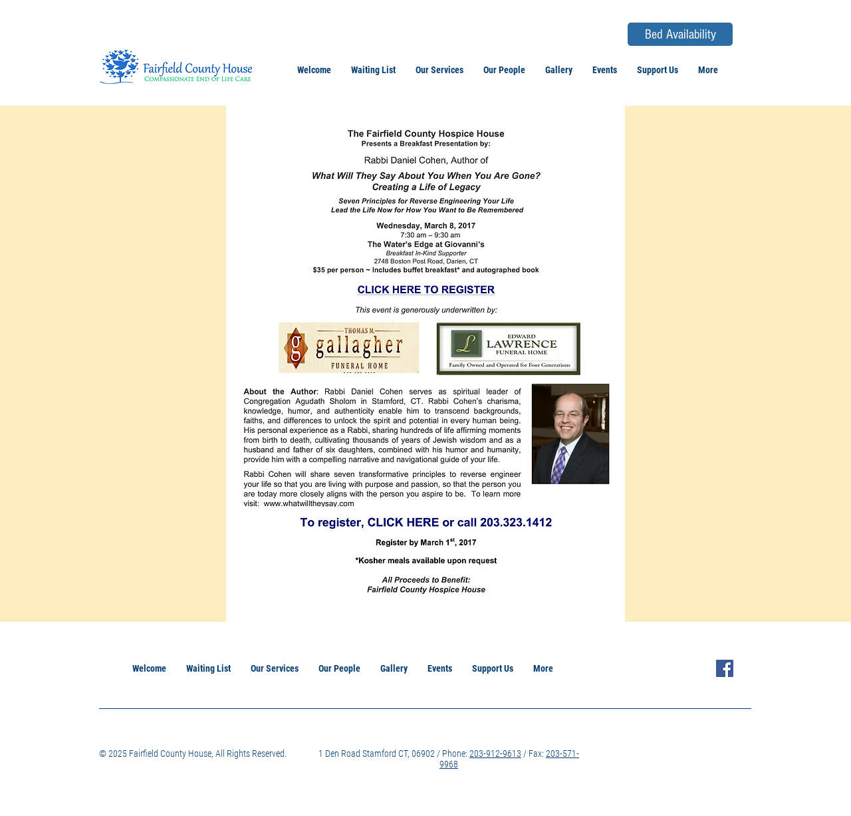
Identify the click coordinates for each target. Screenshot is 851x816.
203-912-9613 (495, 753)
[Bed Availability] (680, 34)
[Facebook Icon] (724, 668)
